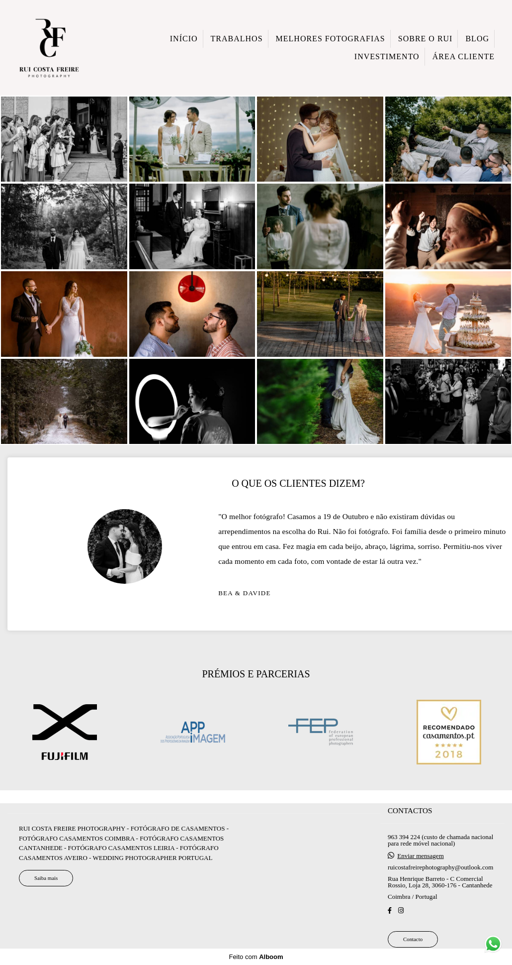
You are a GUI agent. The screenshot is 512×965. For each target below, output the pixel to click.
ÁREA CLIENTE (463, 56)
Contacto (413, 949)
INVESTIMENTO (387, 56)
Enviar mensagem (420, 865)
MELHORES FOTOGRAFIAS (330, 38)
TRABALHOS (237, 38)
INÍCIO (184, 38)
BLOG (477, 38)
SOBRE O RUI (425, 38)
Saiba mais (46, 887)
